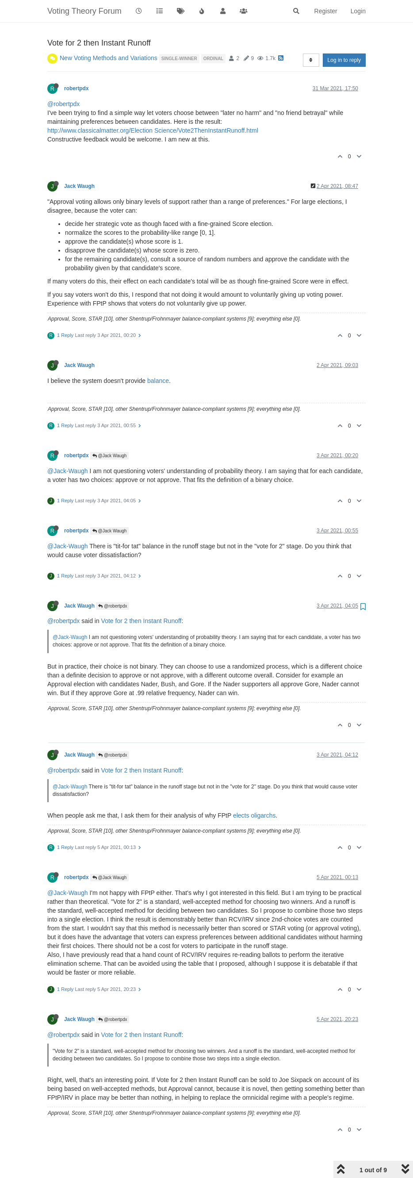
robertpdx (76, 88)
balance (158, 380)
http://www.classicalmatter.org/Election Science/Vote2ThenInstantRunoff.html (152, 130)
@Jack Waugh (109, 455)
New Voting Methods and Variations (108, 57)
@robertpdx (63, 103)
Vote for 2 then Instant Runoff (141, 620)
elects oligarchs (254, 815)
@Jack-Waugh (67, 470)
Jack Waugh (79, 186)
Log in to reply (344, 60)
